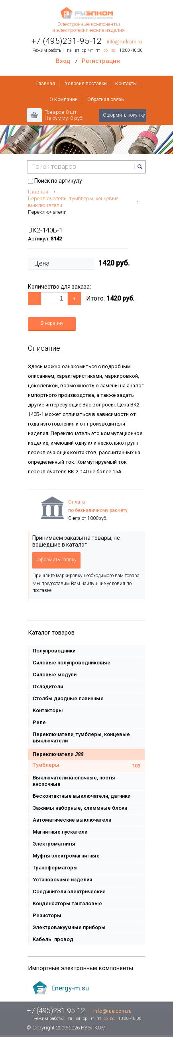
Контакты (126, 83)
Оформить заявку (56, 559)
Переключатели (47, 212)
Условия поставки (86, 83)
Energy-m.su (70, 988)
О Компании (63, 99)
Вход (63, 60)
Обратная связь (105, 99)
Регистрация (101, 60)
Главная (45, 83)
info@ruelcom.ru (124, 42)
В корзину (52, 323)
